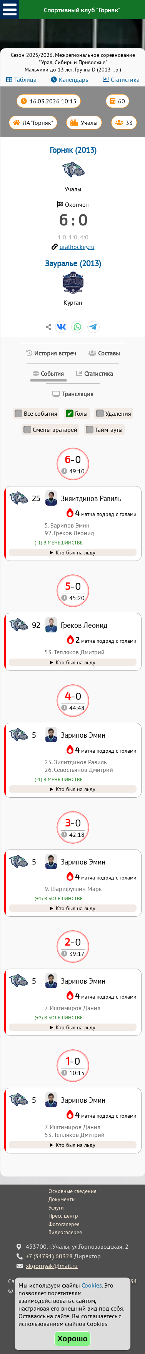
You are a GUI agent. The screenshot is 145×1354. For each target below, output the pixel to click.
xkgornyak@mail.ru (52, 1266)
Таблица (25, 79)
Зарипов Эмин (83, 1100)
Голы (77, 413)
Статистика (125, 79)
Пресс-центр (63, 1215)
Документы (61, 1199)
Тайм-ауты (104, 429)
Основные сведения (72, 1191)
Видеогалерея (65, 1232)
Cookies (92, 1285)
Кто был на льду (75, 1144)
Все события (36, 413)
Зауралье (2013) (73, 263)
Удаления (113, 413)
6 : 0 (73, 219)
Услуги (56, 1207)
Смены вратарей (50, 429)
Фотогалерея (64, 1224)
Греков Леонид (84, 625)
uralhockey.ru (77, 247)
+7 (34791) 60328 (49, 1256)
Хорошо (72, 1338)
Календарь (73, 79)
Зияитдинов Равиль (91, 498)
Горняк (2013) (73, 150)
